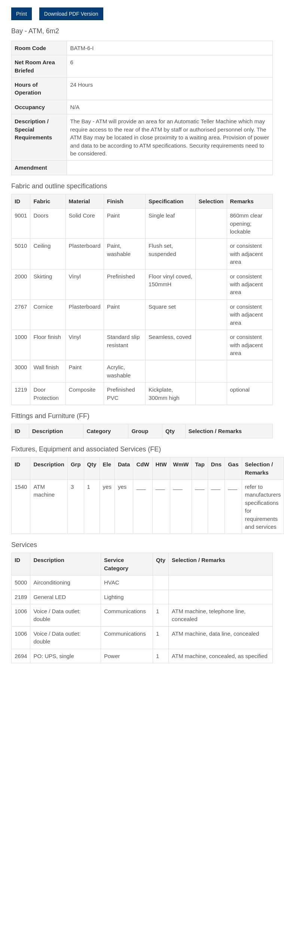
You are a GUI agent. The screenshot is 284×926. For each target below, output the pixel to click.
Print (21, 14)
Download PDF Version (71, 14)
